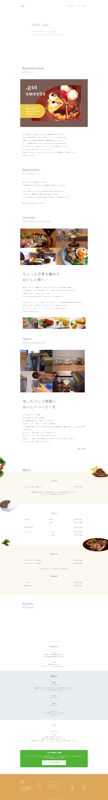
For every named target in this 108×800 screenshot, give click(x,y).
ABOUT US (40, 782)
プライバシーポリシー (53, 789)
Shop (78, 6)
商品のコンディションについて (55, 782)
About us (71, 6)
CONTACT (40, 789)
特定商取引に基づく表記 (54, 786)
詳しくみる (82, 449)
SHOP (38, 784)
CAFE (38, 786)
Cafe (84, 6)
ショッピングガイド (53, 784)
